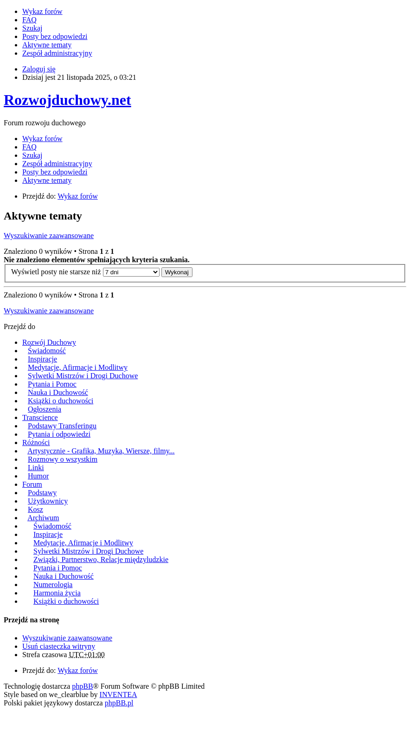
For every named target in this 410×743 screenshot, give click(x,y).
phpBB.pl (119, 703)
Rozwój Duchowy (49, 342)
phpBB (82, 686)
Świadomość (47, 351)
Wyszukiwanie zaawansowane (49, 235)
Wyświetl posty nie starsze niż (85, 272)
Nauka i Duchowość (58, 392)
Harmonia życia (57, 593)
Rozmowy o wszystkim (62, 459)
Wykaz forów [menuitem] (42, 11)
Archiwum (43, 518)
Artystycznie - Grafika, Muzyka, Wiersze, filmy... (100, 451)
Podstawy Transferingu (62, 426)
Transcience (40, 417)
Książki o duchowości (60, 401)
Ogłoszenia (44, 409)
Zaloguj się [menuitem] (39, 69)
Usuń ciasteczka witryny (58, 646)
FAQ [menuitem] (29, 20)
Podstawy (42, 493)
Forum (32, 484)
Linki (36, 468)
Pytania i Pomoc (52, 384)
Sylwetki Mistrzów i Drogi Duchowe (83, 376)
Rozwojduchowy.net (67, 99)
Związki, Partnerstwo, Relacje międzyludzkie (100, 559)
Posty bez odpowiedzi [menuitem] (54, 36)
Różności (36, 442)
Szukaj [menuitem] (32, 28)
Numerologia (52, 584)
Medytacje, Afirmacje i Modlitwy (78, 367)
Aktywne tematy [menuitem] (46, 45)
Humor (38, 476)
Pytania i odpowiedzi (59, 434)
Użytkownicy (48, 501)
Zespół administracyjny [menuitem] (57, 53)
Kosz (35, 509)
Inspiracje (42, 359)
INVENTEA (118, 694)
